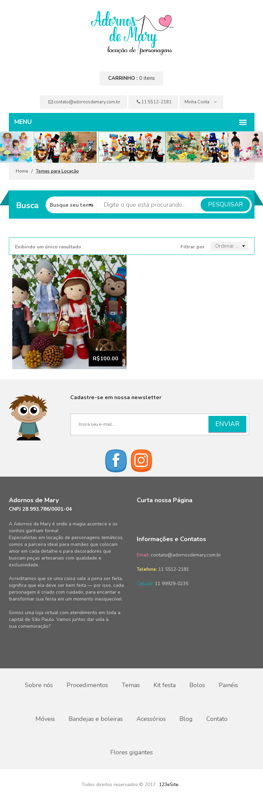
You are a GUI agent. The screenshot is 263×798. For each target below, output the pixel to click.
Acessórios (151, 718)
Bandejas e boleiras (96, 718)
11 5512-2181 (154, 102)
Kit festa (165, 685)
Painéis (228, 685)
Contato (217, 718)
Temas (131, 685)
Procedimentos (87, 685)
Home (22, 171)
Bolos (197, 685)
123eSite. (169, 784)
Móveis (45, 718)
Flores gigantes (131, 752)
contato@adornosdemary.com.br (84, 102)
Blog (186, 718)
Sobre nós (39, 685)
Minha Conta (201, 102)
